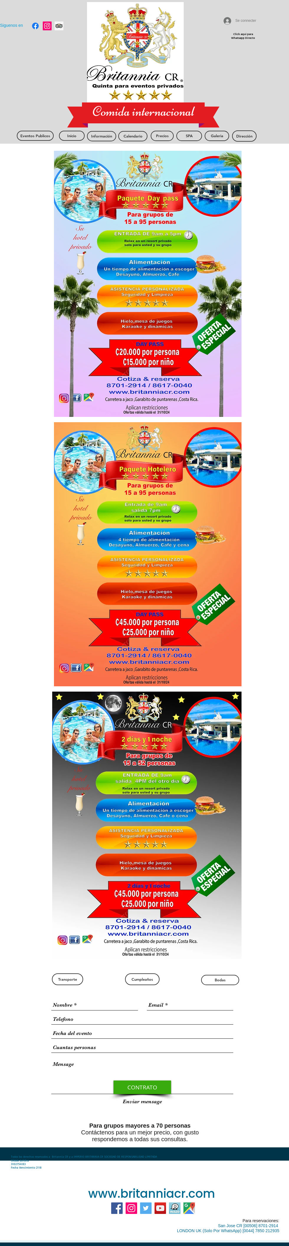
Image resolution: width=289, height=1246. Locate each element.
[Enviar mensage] (142, 1101)
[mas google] (189, 1208)
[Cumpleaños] (142, 979)
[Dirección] (244, 136)
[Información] (101, 136)
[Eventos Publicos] (35, 136)
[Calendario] (132, 136)
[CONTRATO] (142, 1087)
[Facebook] (117, 1208)
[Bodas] (220, 980)
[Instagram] (131, 1208)
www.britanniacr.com (151, 1193)
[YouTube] (160, 1208)
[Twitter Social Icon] (146, 1208)
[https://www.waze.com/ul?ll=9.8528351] (174, 1208)
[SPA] (189, 136)
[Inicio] (72, 136)
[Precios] (162, 136)
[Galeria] (217, 136)
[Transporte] (67, 979)
